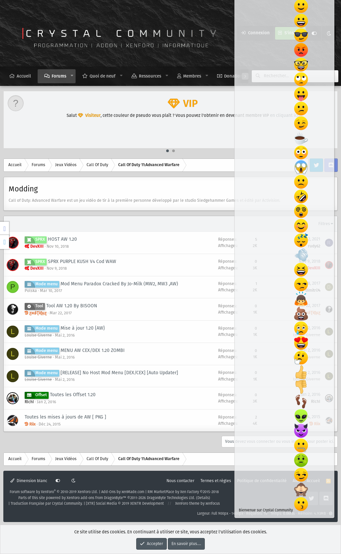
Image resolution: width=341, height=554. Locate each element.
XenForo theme (187, 504)
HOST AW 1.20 (62, 239)
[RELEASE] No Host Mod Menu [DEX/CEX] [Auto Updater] (119, 373)
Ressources (150, 76)
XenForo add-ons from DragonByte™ (96, 498)
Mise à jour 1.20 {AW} (83, 328)
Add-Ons (108, 492)
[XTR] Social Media (125, 504)
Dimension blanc (28, 481)
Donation (233, 76)
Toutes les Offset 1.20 (73, 395)
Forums (59, 76)
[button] (72, 76)
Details (203, 498)
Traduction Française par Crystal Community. (47, 504)
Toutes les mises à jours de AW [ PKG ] (65, 417)
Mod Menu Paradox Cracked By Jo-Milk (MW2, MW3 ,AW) (119, 284)
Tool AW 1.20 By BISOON (71, 306)
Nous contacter (180, 481)
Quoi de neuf (103, 76)
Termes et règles (215, 481)
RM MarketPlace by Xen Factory (183, 492)
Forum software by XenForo (54, 492)
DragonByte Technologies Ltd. (171, 498)
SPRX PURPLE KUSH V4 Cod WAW (82, 261)
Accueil (24, 76)
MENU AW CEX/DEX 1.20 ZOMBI (93, 350)
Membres (192, 76)
